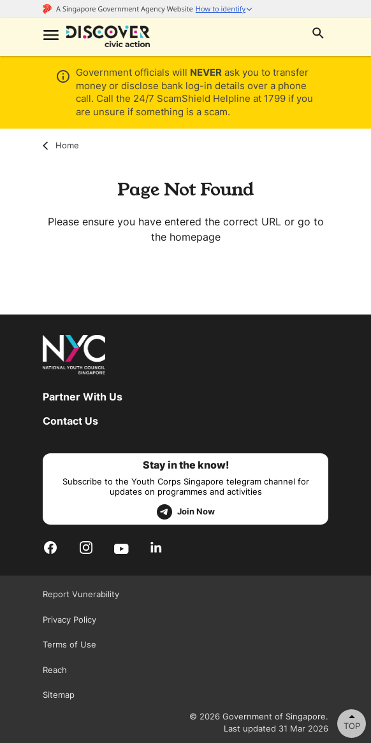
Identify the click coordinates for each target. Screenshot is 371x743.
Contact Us (70, 420)
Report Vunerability (81, 594)
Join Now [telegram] (186, 512)
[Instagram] (86, 548)
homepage (195, 236)
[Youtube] (121, 548)
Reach (55, 670)
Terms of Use (69, 644)
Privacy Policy (69, 619)
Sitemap (59, 695)
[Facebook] (50, 548)
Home (61, 145)
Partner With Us (82, 396)
